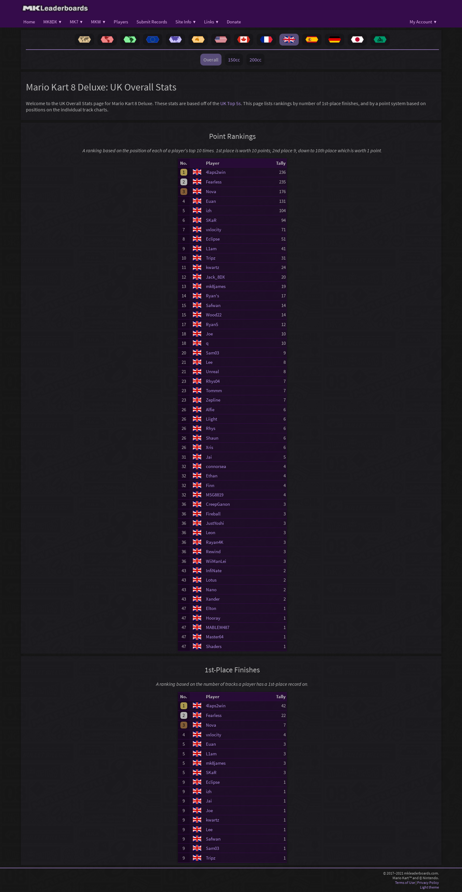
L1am (211, 248)
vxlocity (213, 229)
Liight (211, 419)
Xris (209, 447)
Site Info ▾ (185, 22)
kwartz (212, 267)
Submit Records (151, 22)
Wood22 (213, 315)
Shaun (212, 438)
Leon (210, 532)
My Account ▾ (423, 22)
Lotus (211, 580)
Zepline (213, 400)
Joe (209, 334)
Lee (209, 362)
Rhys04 (213, 381)
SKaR (211, 220)
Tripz (210, 258)
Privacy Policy (428, 882)
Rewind (213, 551)
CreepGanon (218, 504)
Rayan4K (214, 542)
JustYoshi (215, 523)
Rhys (210, 428)
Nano (211, 589)
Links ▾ (211, 22)
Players (121, 22)
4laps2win (216, 172)
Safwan (213, 305)
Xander (213, 599)
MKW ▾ (98, 22)
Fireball (213, 514)
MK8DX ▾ (52, 22)
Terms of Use (405, 882)
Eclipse (213, 239)
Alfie (210, 409)
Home (29, 22)
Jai (209, 457)
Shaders (213, 646)
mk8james (216, 286)
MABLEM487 (217, 627)
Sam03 (212, 353)
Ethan (211, 476)
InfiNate (213, 570)
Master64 (214, 637)
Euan (211, 201)
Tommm (214, 390)
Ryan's (212, 296)
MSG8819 (214, 495)
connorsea (216, 466)
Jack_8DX (215, 277)
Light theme (429, 887)
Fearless (213, 182)
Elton (211, 608)
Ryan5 (212, 324)
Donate (234, 22)
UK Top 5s (230, 103)
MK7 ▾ (76, 22)
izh (209, 210)
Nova (211, 191)
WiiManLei (216, 561)
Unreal (212, 371)
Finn (210, 485)
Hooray (213, 618)
